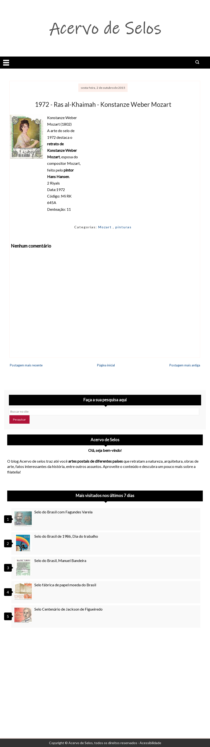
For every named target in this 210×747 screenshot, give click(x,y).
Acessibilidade (150, 743)
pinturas (123, 227)
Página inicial (106, 365)
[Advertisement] (105, 675)
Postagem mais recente (26, 365)
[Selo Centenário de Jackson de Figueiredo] (23, 615)
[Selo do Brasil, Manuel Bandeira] (23, 566)
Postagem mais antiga (184, 365)
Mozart (105, 227)
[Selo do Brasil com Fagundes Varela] (23, 518)
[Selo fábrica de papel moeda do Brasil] (23, 591)
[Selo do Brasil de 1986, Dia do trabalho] (23, 542)
